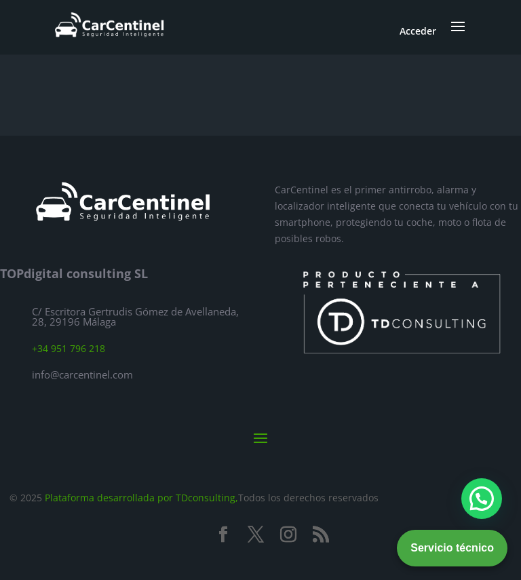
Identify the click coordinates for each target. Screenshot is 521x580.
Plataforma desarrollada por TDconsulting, (141, 497)
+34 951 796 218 (68, 348)
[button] (481, 498)
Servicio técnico (452, 548)
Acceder (418, 30)
